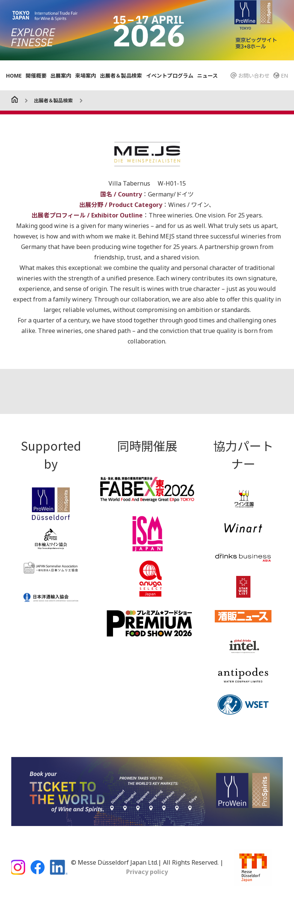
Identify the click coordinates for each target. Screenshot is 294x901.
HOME (14, 75)
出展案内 (60, 75)
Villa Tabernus (130, 183)
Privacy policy (147, 872)
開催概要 (36, 75)
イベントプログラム (169, 75)
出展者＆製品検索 (121, 75)
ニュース (207, 75)
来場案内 (85, 75)
